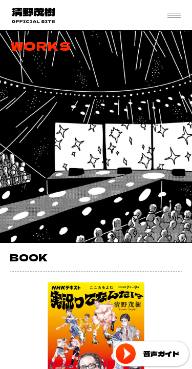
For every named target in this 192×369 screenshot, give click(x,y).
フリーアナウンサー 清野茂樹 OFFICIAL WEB (33, 15)
